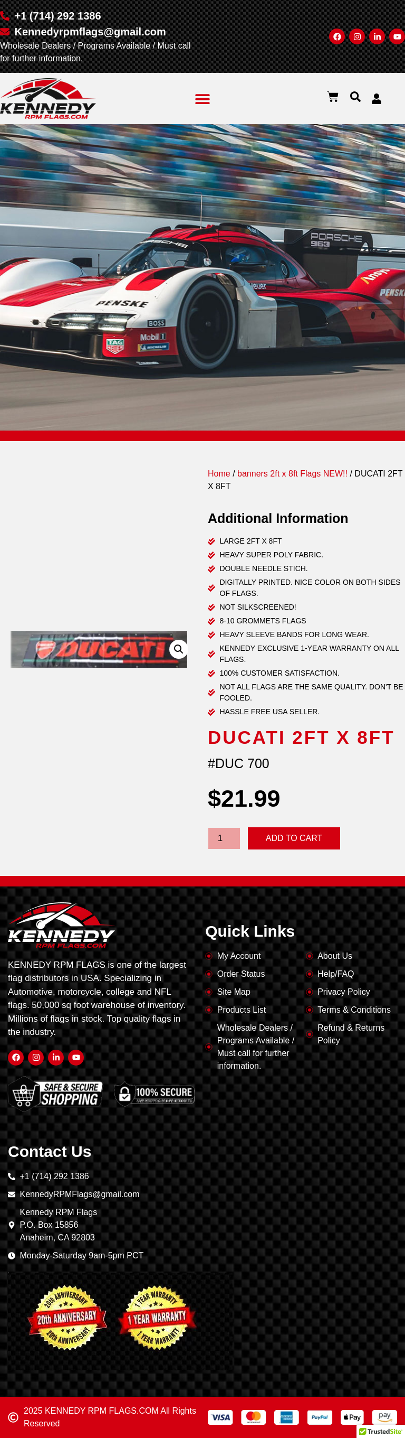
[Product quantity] (224, 838)
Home (219, 473)
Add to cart (294, 838)
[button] (203, 98)
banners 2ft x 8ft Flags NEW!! (292, 473)
